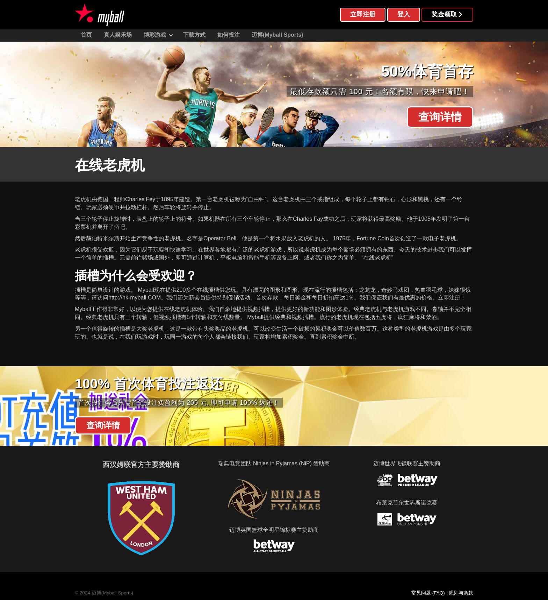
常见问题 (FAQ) (428, 592)
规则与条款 (461, 592)
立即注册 (362, 14)
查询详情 (440, 117)
